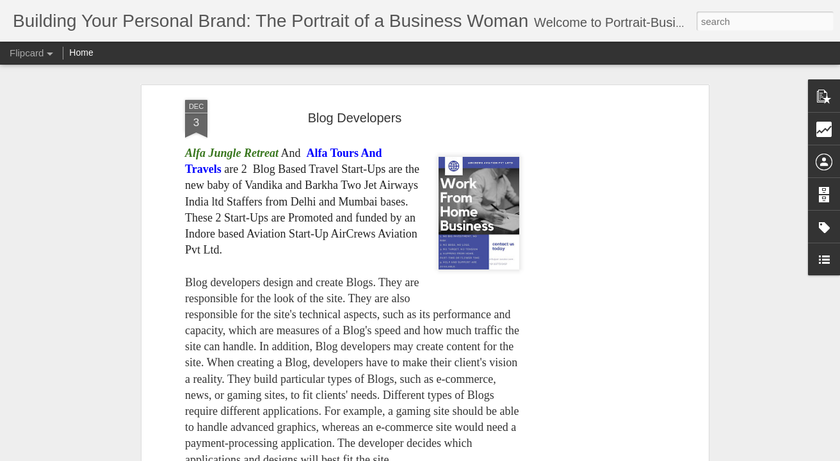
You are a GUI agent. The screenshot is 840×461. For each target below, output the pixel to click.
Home (81, 52)
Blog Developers (355, 113)
